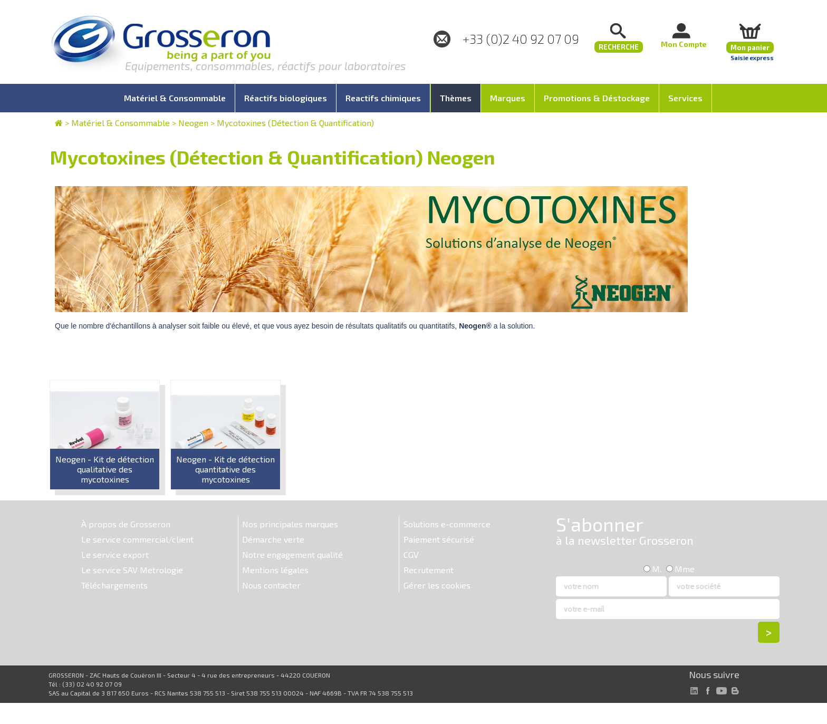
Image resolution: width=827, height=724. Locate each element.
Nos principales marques (290, 524)
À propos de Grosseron (125, 524)
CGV (411, 554)
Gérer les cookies (436, 585)
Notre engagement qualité (292, 554)
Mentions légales (275, 570)
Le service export (115, 554)
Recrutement (428, 570)
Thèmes (456, 98)
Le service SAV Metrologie (132, 570)
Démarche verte (273, 539)
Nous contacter (271, 585)
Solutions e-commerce (447, 524)
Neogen (193, 123)
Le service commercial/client (137, 539)
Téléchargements (114, 585)
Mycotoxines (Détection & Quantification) (295, 123)
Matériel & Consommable (120, 123)
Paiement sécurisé (438, 539)
